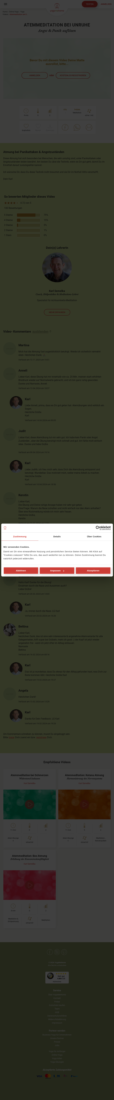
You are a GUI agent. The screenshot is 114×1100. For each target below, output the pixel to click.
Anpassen (57, 570)
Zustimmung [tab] (19, 536)
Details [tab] (57, 536)
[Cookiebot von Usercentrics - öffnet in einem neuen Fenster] (98, 528)
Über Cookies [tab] (94, 536)
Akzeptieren (93, 570)
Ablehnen (21, 570)
